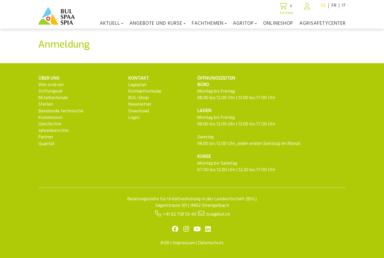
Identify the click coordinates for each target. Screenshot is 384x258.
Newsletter (139, 104)
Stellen (45, 104)
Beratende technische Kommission (60, 114)
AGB (164, 243)
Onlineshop (278, 23)
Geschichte (49, 124)
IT (344, 5)
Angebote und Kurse (157, 23)
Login (133, 117)
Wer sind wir (51, 85)
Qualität (46, 144)
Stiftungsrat (50, 91)
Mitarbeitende (53, 98)
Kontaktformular (145, 91)
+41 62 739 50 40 (179, 214)
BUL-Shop (138, 98)
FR (333, 5)
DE (323, 5)
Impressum (184, 243)
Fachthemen (209, 23)
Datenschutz (211, 243)
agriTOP (245, 23)
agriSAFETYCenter (322, 23)
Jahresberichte (53, 130)
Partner (45, 137)
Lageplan (137, 85)
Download (138, 111)
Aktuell (111, 23)
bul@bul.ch (218, 214)
